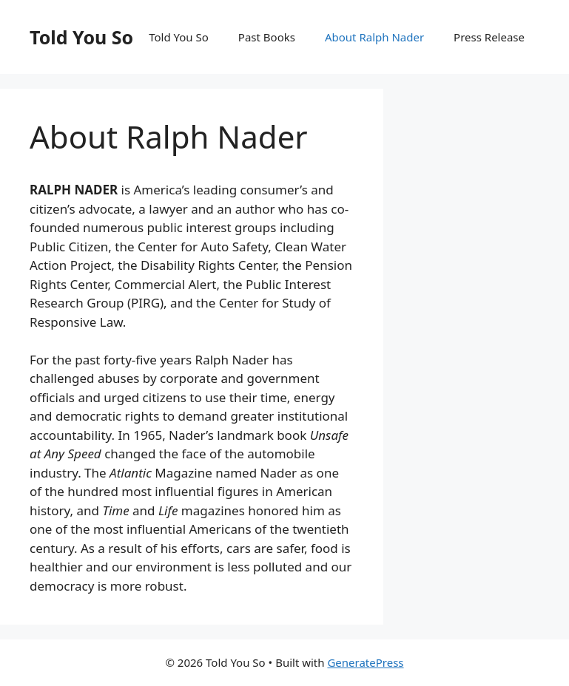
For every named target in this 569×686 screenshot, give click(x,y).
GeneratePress (365, 662)
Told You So (81, 37)
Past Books (266, 37)
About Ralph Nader (374, 37)
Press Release (489, 37)
